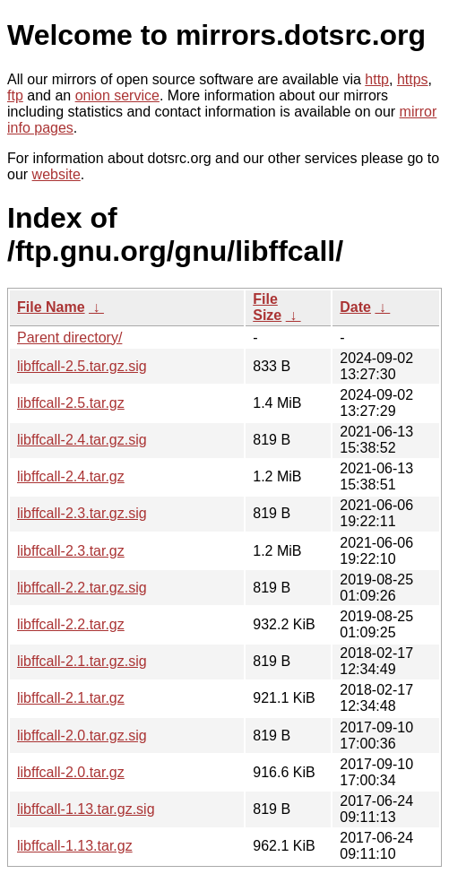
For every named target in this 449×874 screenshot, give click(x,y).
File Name (51, 307)
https (412, 79)
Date (355, 307)
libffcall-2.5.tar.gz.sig (82, 366)
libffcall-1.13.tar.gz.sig (86, 809)
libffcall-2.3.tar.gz (71, 550)
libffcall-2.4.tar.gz (71, 476)
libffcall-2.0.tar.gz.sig (82, 735)
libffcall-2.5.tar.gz (71, 403)
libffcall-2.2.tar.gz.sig (82, 587)
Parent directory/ (69, 337)
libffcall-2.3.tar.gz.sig (82, 513)
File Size (267, 307)
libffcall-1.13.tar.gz (75, 845)
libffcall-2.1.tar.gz (71, 697)
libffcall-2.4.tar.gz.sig (82, 439)
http (377, 79)
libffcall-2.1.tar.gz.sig (82, 661)
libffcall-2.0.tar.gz (71, 772)
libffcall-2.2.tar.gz (71, 624)
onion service (117, 95)
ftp (15, 95)
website (56, 174)
